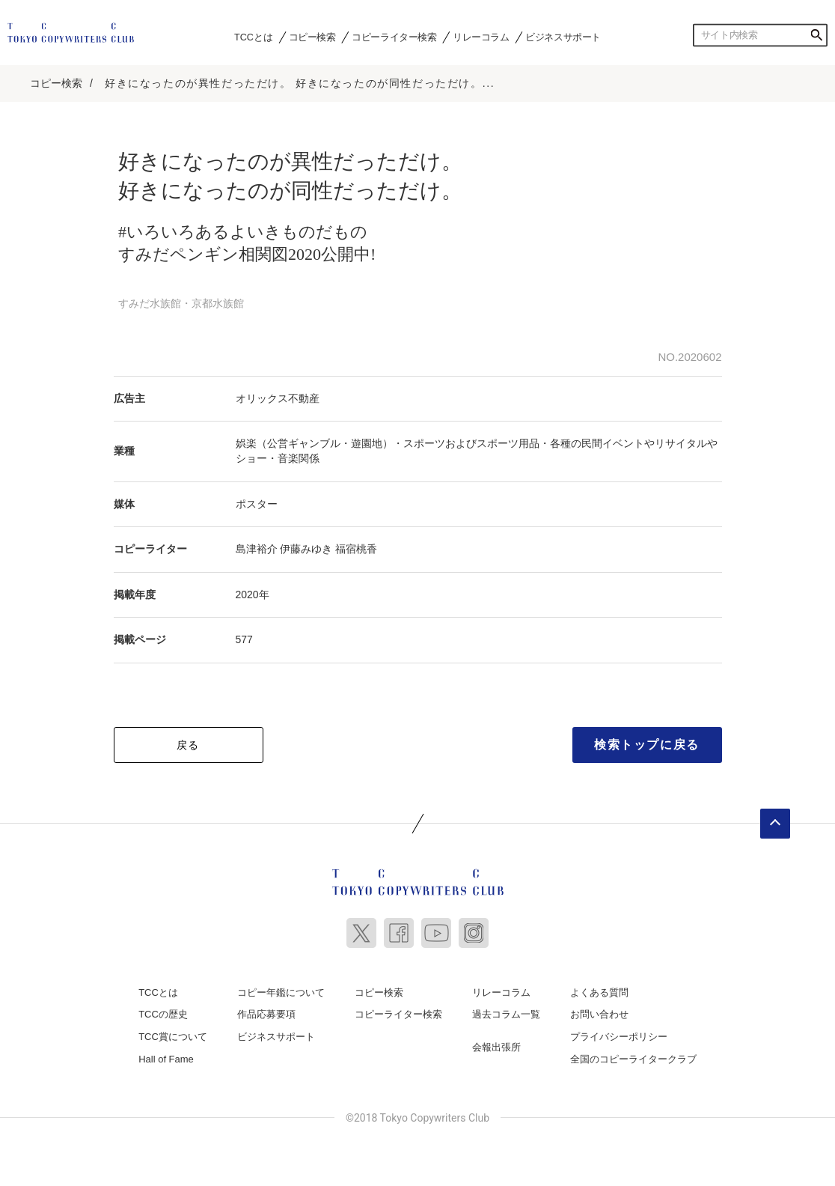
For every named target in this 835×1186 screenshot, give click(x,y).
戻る (188, 745)
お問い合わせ (599, 1014)
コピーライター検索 (394, 36)
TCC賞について (172, 1036)
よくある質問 (599, 992)
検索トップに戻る (647, 744)
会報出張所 (496, 1047)
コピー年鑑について (281, 992)
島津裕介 (257, 549)
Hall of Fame (166, 1059)
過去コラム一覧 (506, 1014)
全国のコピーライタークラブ (633, 1059)
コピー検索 (312, 36)
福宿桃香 (356, 549)
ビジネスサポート (563, 36)
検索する (816, 35)
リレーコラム (481, 36)
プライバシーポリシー (618, 1036)
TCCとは (253, 36)
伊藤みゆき (306, 549)
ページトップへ (775, 824)
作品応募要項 (266, 1014)
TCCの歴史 (163, 1014)
